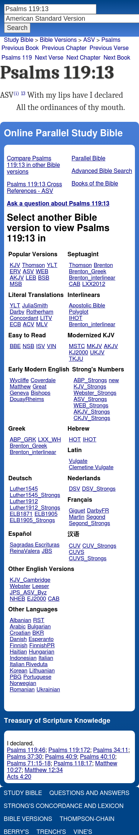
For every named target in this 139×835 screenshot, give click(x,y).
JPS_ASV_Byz (28, 592)
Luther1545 (24, 489)
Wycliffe (19, 380)
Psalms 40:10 (97, 757)
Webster (20, 586)
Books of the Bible (95, 184)
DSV (74, 489)
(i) (16, 93)
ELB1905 (45, 514)
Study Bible (18, 40)
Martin (77, 517)
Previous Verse (109, 48)
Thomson (33, 265)
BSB (43, 278)
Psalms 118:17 (73, 763)
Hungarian (41, 652)
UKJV (97, 352)
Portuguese (37, 677)
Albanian (20, 620)
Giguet (77, 511)
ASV (28, 271)
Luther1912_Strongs (35, 508)
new (114, 380)
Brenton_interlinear (92, 278)
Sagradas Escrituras (34, 545)
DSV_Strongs (99, 489)
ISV (40, 346)
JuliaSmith (35, 305)
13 (23, 93)
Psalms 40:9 (61, 757)
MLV (41, 324)
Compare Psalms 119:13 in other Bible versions (33, 165)
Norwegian (23, 683)
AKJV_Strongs (91, 412)
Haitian (18, 652)
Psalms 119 (16, 58)
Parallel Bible (88, 158)
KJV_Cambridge (30, 580)
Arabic (18, 626)
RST (38, 620)
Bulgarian (39, 626)
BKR (38, 633)
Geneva (19, 393)
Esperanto (41, 639)
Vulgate (78, 461)
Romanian (22, 689)
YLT (52, 265)
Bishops (40, 393)
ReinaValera (25, 551)
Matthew (20, 387)
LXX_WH (49, 439)
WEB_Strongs (90, 405)
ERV (15, 271)
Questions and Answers (89, 793)
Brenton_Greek (87, 271)
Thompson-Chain (87, 819)
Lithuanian (42, 671)
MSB (16, 284)
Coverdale (43, 380)
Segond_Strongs (89, 523)
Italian (46, 658)
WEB (42, 271)
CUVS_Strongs (88, 558)
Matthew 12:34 (43, 770)
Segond (95, 517)
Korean (18, 671)
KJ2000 (78, 352)
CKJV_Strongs (91, 418)
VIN (51, 346)
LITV (46, 318)
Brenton (103, 265)
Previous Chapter (64, 48)
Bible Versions (58, 40)
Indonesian (23, 658)
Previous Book (20, 48)
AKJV (17, 278)
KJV (15, 265)
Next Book (116, 58)
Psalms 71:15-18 (29, 763)
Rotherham (39, 312)
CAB (74, 284)
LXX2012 (93, 284)
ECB (15, 324)
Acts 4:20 (19, 777)
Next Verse (49, 58)
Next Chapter (83, 58)
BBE (15, 346)
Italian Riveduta (28, 664)
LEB (31, 278)
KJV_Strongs (89, 387)
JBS (47, 551)
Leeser (40, 586)
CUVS (77, 552)
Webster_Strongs (94, 393)
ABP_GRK (23, 439)
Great (39, 387)
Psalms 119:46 (26, 750)
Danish (18, 639)
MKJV (94, 346)
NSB (28, 346)
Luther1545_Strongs (35, 495)
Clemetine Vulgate (91, 467)
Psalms (110, 40)
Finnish (18, 645)
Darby (17, 312)
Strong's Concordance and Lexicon (63, 806)
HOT (75, 439)
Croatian (20, 633)
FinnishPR (42, 645)
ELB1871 (21, 514)
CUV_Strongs (99, 546)
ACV (28, 324)
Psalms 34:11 (110, 750)
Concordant (24, 318)
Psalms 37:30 (24, 757)
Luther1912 (24, 501)
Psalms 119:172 (69, 750)
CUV (75, 546)
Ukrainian (48, 689)
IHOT (76, 318)
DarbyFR (98, 511)
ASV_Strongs (90, 399)
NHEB (17, 599)
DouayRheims (27, 399)
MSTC (77, 346)
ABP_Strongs (90, 380)
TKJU (76, 359)
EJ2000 (36, 599)
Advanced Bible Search (102, 171)
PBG (15, 677)
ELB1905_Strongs (32, 520)
